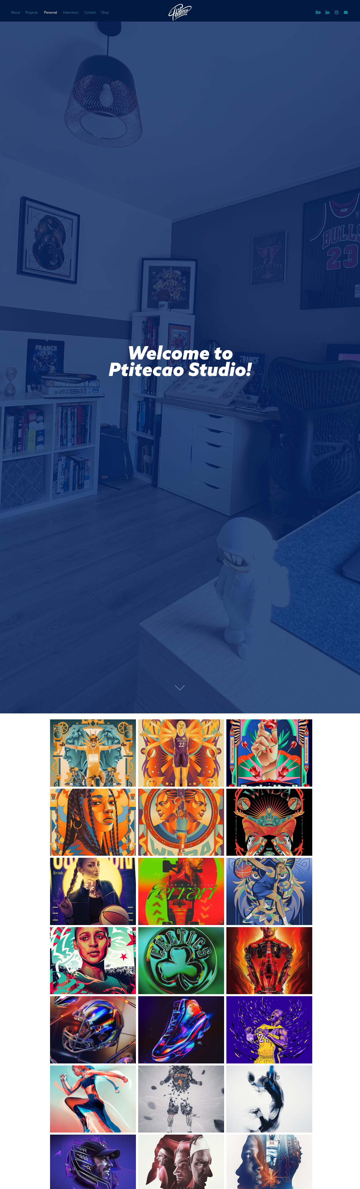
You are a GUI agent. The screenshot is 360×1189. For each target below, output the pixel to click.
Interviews (70, 12)
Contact (90, 12)
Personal (50, 12)
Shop (105, 12)
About (15, 12)
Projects (31, 12)
